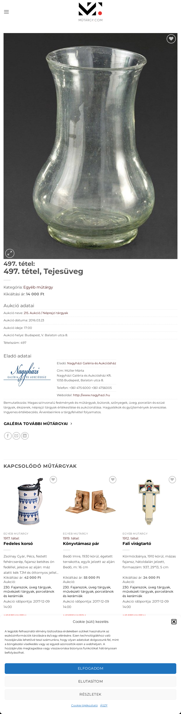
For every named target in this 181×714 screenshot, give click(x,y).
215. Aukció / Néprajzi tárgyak (46, 313)
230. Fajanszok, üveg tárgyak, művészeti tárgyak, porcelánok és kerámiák (29, 591)
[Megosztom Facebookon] (8, 436)
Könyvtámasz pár (81, 543)
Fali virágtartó (137, 543)
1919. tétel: (71, 538)
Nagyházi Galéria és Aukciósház (91, 363)
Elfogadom (90, 668)
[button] (174, 621)
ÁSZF (104, 705)
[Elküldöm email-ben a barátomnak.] (16, 436)
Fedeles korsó (18, 543)
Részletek (90, 694)
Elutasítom (90, 681)
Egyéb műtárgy (38, 287)
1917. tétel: (12, 538)
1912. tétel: (131, 538)
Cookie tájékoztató (84, 705)
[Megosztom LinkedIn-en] (25, 436)
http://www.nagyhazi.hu (91, 395)
